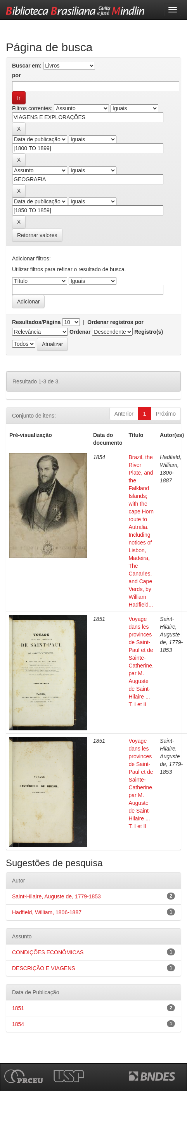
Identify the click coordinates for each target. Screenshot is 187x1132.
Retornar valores (37, 235)
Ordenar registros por (115, 322)
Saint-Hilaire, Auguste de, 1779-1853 (56, 896)
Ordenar (79, 332)
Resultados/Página (36, 322)
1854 (18, 1024)
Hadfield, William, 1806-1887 (46, 912)
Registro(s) (148, 332)
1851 (18, 1008)
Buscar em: (27, 65)
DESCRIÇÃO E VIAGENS (43, 968)
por (16, 75)
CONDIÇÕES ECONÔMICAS (47, 952)
